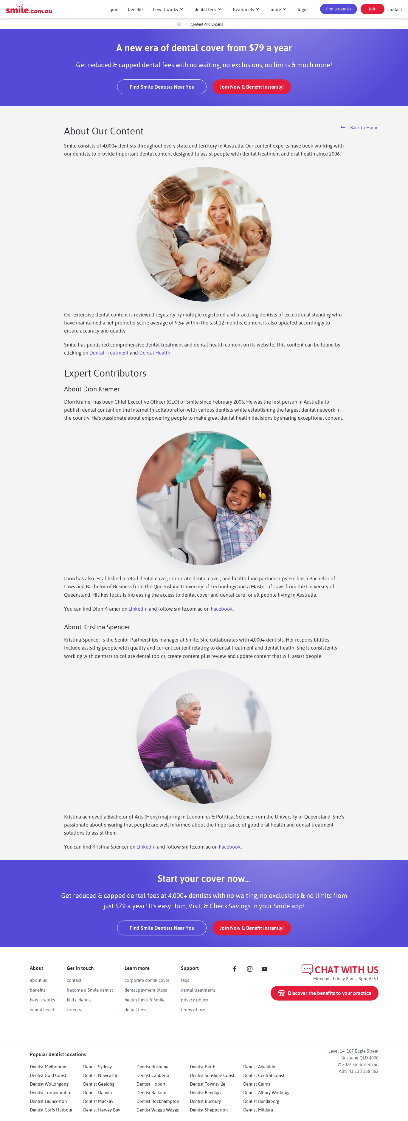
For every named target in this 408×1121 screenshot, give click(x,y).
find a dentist (79, 1000)
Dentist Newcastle (100, 1075)
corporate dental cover (147, 980)
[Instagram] (250, 969)
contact (394, 9)
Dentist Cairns (256, 1084)
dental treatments (198, 990)
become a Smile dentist (90, 990)
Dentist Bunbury (205, 1101)
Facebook (222, 608)
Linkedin (138, 608)
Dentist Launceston (48, 1101)
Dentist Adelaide (259, 1067)
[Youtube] (265, 969)
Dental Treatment (108, 352)
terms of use (193, 1009)
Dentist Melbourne (48, 1067)
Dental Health (154, 352)
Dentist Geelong (98, 1084)
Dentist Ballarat (151, 1092)
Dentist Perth (202, 1067)
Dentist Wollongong (49, 1084)
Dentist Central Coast (263, 1075)
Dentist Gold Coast (48, 1075)
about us (38, 980)
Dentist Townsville (207, 1084)
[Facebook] (235, 969)
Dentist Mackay (98, 1101)
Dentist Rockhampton (157, 1101)
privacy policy (194, 1000)
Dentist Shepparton (209, 1110)
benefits (37, 990)
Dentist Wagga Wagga (157, 1110)
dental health (42, 1009)
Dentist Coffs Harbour (51, 1110)
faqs (185, 980)
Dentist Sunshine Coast (212, 1075)
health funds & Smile (145, 1000)
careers (74, 1009)
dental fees (135, 1009)
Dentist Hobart (150, 1084)
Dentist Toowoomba (50, 1092)
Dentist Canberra (152, 1075)
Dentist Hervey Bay (101, 1110)
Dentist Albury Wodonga (267, 1092)
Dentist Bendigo (205, 1092)
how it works (42, 1000)
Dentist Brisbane (152, 1067)
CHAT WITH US (340, 969)
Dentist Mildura (258, 1110)
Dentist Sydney (97, 1067)
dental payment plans (146, 990)
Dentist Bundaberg (261, 1101)
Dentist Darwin (97, 1092)
